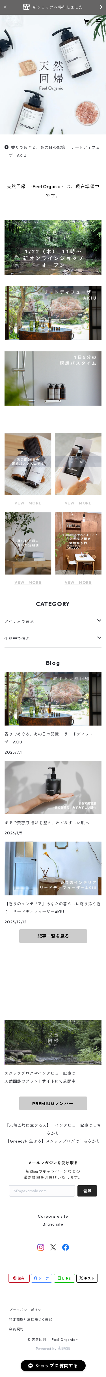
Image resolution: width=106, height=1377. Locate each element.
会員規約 (16, 1329)
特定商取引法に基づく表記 (31, 1319)
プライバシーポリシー (27, 1310)
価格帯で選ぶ (17, 638)
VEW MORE (27, 503)
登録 (87, 1190)
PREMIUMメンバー (53, 1103)
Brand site (53, 1224)
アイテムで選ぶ (19, 621)
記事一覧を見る (53, 936)
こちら (85, 1141)
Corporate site (53, 1216)
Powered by (53, 1348)
